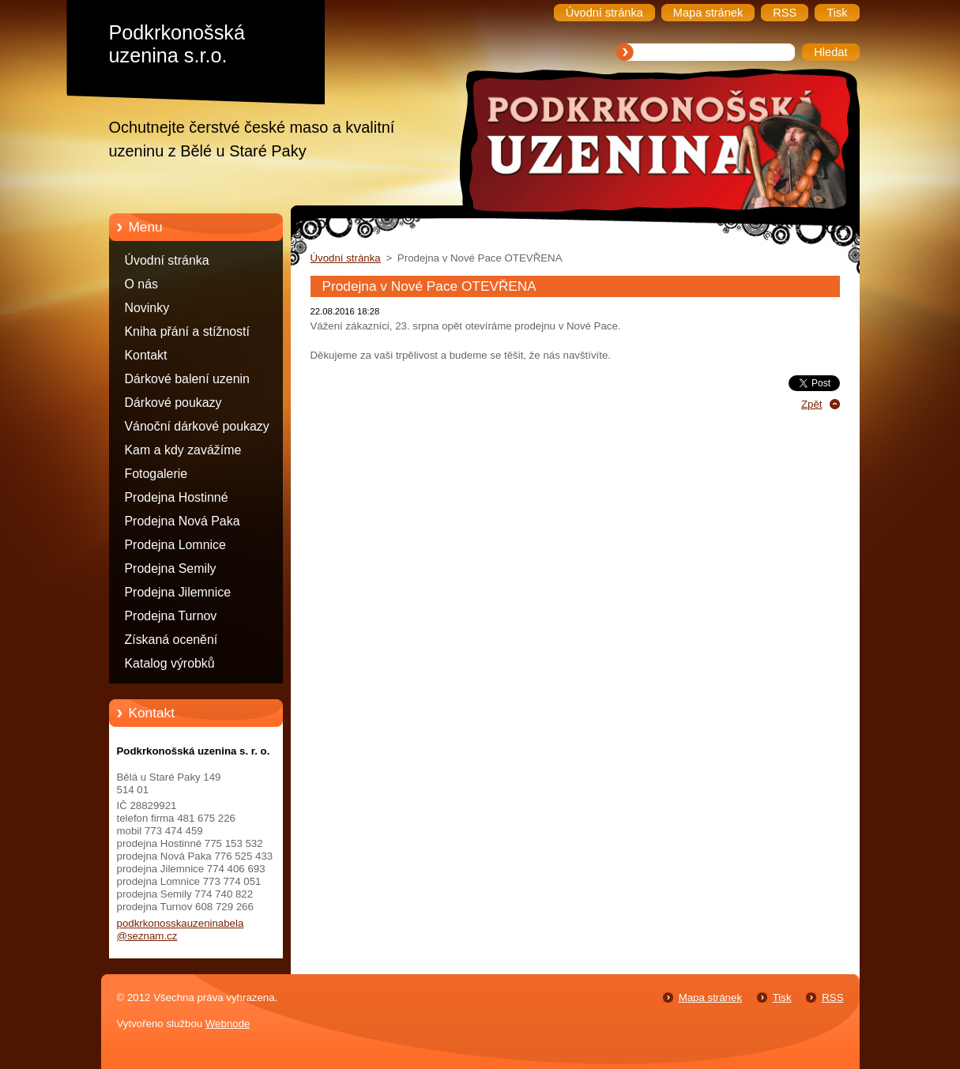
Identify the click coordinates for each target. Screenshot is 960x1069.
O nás (141, 284)
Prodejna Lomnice (175, 544)
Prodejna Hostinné (176, 497)
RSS (832, 997)
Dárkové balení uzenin (187, 379)
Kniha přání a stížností (187, 331)
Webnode (227, 1023)
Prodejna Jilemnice (178, 592)
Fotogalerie (156, 473)
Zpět (812, 404)
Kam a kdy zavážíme (183, 450)
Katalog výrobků (170, 663)
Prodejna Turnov (171, 616)
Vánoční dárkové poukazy (197, 426)
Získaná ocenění (171, 639)
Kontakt (146, 355)
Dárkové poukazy (173, 402)
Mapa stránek (710, 997)
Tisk (782, 997)
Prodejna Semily (170, 568)
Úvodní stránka (167, 260)
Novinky (147, 307)
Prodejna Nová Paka (182, 521)
